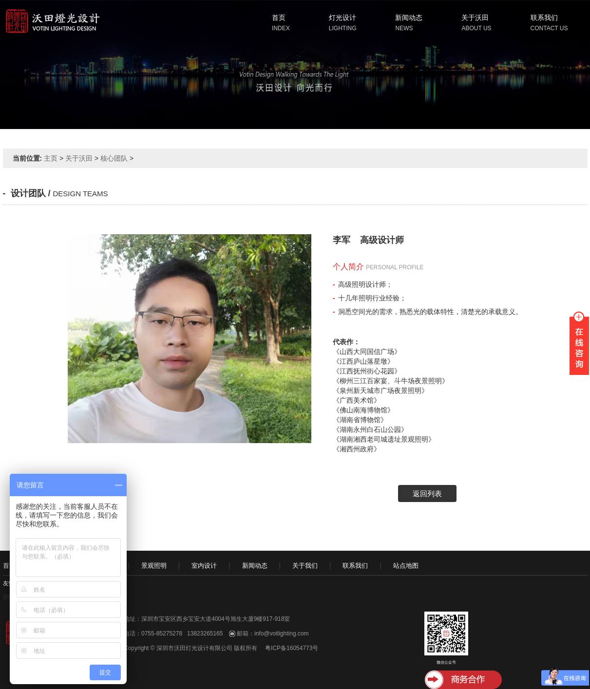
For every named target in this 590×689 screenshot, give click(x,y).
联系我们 (544, 17)
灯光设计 (342, 17)
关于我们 (305, 565)
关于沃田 (475, 17)
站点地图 (406, 565)
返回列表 (427, 493)
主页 (50, 158)
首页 (278, 17)
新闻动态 (408, 17)
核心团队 (114, 158)
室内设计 (204, 565)
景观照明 (154, 565)
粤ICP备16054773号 (291, 648)
